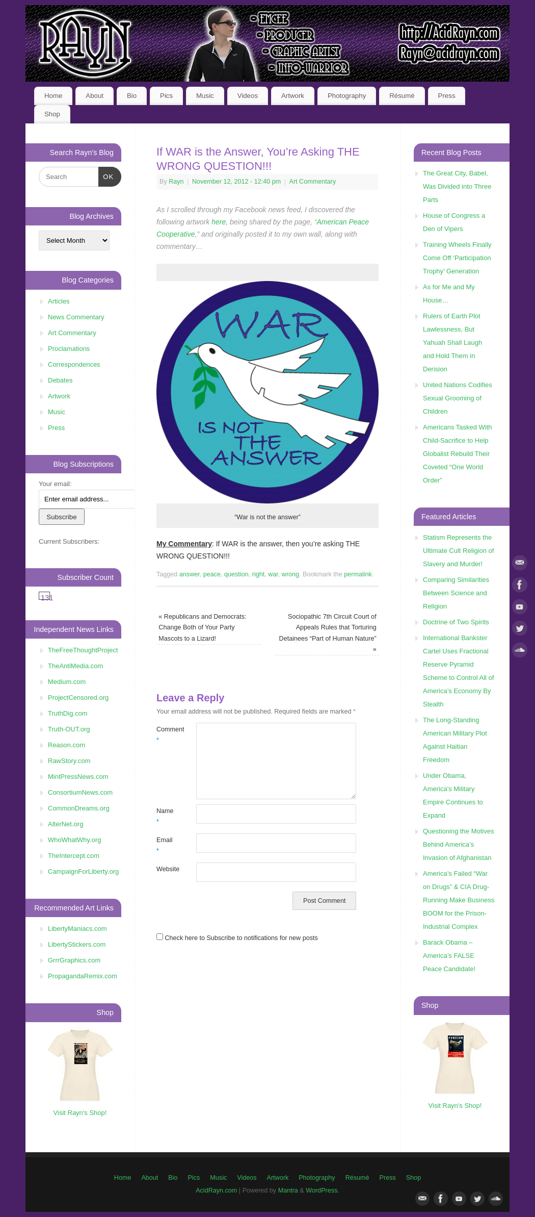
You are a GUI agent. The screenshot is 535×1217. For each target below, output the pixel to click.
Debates (60, 380)
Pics (166, 95)
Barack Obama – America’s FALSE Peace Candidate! (449, 956)
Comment (166, 735)
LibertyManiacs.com (77, 928)
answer (189, 574)
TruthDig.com (68, 713)
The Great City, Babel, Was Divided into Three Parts (457, 186)
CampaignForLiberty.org (83, 871)
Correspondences (74, 364)
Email (164, 845)
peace (212, 574)
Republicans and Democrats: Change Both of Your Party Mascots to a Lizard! (202, 627)
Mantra (288, 1190)
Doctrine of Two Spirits (456, 622)
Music (205, 95)
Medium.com (67, 682)
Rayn (176, 181)
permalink (358, 574)
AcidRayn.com (216, 1190)
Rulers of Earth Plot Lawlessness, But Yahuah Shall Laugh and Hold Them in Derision (452, 342)
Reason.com (66, 745)
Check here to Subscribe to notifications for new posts (237, 938)
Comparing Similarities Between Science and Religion (456, 593)
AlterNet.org (65, 824)
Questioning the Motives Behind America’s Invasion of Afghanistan (458, 844)
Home (53, 95)
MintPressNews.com (78, 776)
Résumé (402, 95)
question (236, 574)
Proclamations (69, 348)
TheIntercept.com (73, 855)
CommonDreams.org (79, 808)
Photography (347, 95)
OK (106, 176)
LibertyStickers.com (76, 944)
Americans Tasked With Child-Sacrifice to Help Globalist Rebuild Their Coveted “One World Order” (457, 453)
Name (165, 816)
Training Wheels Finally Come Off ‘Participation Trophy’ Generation (457, 258)
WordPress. (322, 1190)
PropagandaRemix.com (82, 976)
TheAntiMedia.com (75, 666)
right (258, 574)
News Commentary (76, 317)
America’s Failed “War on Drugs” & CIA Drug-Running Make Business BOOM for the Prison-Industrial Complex (458, 900)
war (273, 574)
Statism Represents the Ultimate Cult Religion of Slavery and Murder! (458, 551)
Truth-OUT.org (69, 729)
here (218, 222)
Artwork (292, 95)
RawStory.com (69, 761)
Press (447, 95)
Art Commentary (312, 181)
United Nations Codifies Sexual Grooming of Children (457, 398)
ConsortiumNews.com (80, 792)
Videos (247, 95)
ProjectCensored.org (78, 697)
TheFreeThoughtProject (83, 650)
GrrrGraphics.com (74, 960)
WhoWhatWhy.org (74, 840)
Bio (132, 95)
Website (166, 869)
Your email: (55, 484)
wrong (290, 574)
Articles (59, 301)
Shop (52, 114)
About (94, 95)
